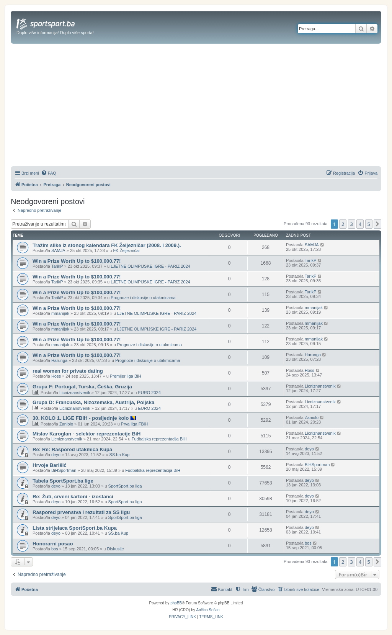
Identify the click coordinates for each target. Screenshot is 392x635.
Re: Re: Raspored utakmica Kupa (72, 449)
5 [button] (369, 224)
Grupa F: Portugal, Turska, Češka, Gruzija (82, 387)
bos (54, 549)
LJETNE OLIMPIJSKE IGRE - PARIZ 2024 (150, 266)
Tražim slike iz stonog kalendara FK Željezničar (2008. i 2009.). (107, 245)
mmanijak (60, 313)
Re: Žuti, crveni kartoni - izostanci (73, 496)
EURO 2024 (149, 392)
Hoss (56, 376)
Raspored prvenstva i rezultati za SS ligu (81, 512)
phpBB (176, 603)
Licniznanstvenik (74, 392)
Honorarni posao (53, 544)
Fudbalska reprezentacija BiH (159, 439)
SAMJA (58, 250)
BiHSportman (63, 470)
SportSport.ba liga (125, 486)
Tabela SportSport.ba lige (63, 481)
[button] (377, 224)
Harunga (59, 360)
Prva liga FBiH (134, 424)
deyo (55, 454)
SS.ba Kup (119, 454)
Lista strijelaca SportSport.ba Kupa (75, 528)
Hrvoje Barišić (50, 465)
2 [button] (342, 224)
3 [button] (351, 224)
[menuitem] (48, 173)
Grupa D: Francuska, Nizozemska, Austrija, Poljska (93, 402)
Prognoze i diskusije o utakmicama (143, 297)
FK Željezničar (126, 250)
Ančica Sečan (208, 610)
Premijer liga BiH (125, 376)
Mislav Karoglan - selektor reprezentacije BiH (86, 434)
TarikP (57, 266)
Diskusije (115, 549)
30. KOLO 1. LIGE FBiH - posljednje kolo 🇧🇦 (84, 418)
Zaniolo (66, 424)
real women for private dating (68, 371)
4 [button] (360, 224)
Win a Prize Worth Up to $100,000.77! (77, 261)
